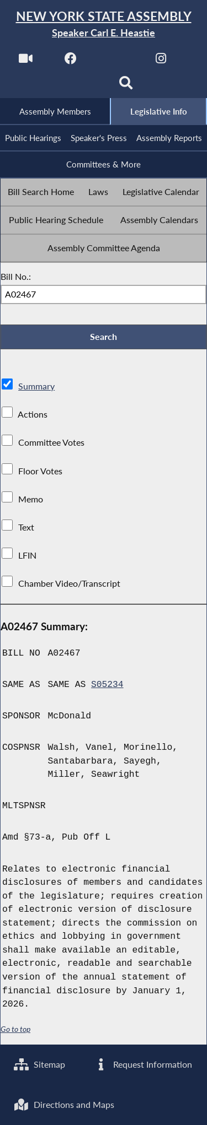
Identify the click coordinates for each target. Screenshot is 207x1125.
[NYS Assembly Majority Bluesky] (80, 86)
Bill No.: (16, 277)
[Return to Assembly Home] (103, 24)
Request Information (142, 1063)
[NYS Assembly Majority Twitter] (116, 61)
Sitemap (39, 1063)
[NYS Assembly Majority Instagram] (160, 61)
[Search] (126, 86)
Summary (36, 387)
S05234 (107, 686)
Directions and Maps (64, 1104)
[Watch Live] (25, 61)
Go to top (15, 1030)
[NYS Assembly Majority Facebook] (71, 61)
